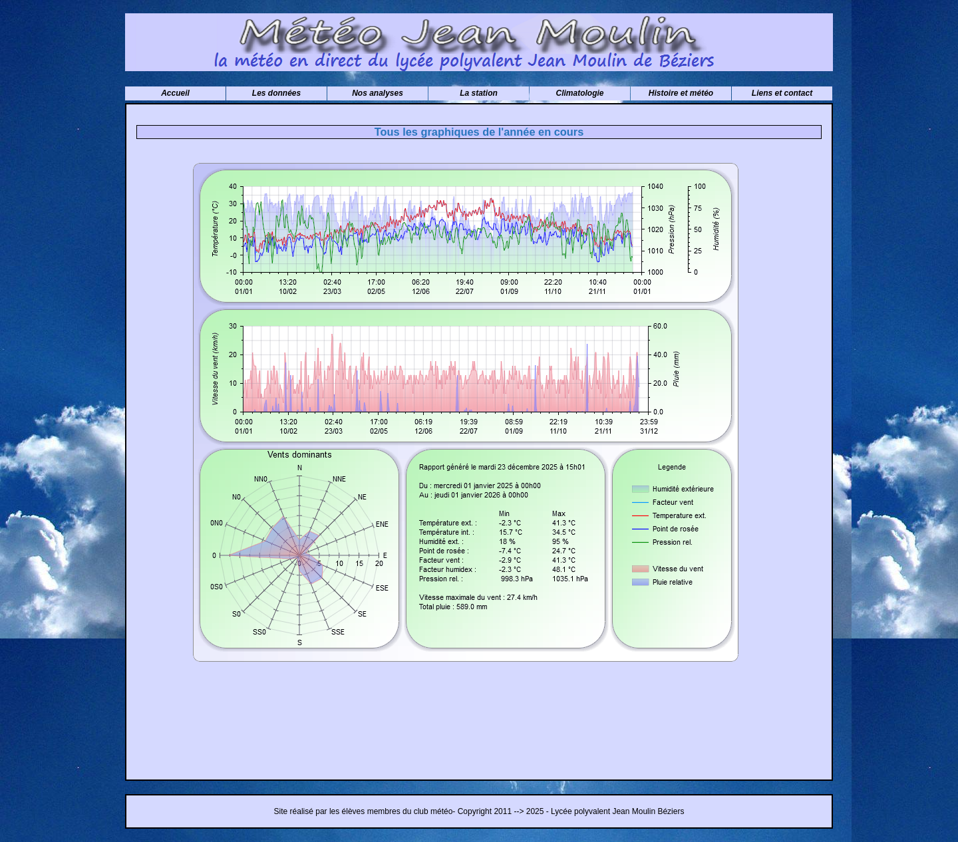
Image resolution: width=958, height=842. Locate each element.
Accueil (175, 93)
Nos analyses (377, 93)
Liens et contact (782, 93)
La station (479, 93)
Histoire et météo (681, 93)
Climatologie (579, 93)
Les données (276, 93)
